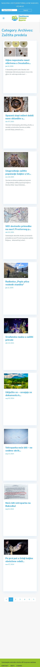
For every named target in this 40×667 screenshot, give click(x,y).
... (26, 74)
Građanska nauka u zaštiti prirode (19, 338)
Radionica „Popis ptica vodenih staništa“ (17, 283)
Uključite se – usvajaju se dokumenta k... (18, 394)
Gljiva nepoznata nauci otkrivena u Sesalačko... (18, 62)
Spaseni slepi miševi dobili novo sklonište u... (19, 117)
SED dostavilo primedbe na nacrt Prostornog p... (18, 228)
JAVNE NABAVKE (32, 3)
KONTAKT (5, 666)
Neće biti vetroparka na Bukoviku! (18, 504)
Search (25, 10)
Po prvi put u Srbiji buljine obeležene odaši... (19, 560)
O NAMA (19, 666)
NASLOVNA (6, 3)
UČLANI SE (20, 6)
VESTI (13, 3)
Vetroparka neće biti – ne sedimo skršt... (18, 449)
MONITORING (20, 3)
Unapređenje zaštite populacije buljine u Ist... (18, 172)
